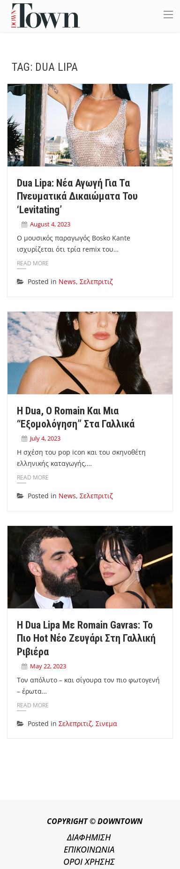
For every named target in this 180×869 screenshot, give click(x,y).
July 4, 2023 (45, 438)
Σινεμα (106, 723)
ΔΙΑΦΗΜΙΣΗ (89, 837)
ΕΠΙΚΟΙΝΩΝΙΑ (89, 849)
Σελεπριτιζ (96, 281)
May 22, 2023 (48, 666)
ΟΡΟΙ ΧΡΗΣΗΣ (89, 861)
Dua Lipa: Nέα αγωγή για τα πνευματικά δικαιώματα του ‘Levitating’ (77, 196)
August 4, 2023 (50, 224)
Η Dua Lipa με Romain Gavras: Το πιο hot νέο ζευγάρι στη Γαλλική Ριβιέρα (86, 638)
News (67, 281)
